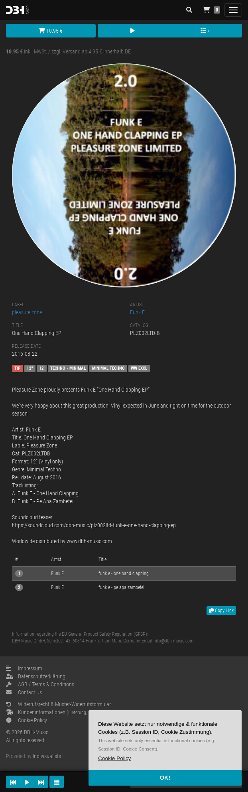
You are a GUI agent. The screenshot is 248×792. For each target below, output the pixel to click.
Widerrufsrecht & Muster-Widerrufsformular (58, 704)
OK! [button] (165, 777)
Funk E (137, 312)
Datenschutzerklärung (35, 676)
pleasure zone (27, 312)
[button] (114, 758)
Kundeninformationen (68, 712)
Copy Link (221, 610)
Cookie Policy (26, 720)
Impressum (24, 668)
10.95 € (51, 31)
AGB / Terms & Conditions (40, 684)
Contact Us (24, 692)
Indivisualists (47, 756)
